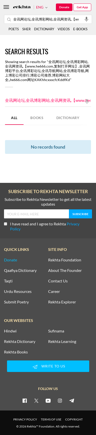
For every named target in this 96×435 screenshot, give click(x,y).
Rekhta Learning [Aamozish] (62, 341)
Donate (64, 7)
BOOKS (37, 118)
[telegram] (72, 400)
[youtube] (48, 400)
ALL (14, 118)
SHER (26, 29)
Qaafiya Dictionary (20, 270)
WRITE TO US (48, 367)
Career (54, 291)
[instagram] (60, 400)
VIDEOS (64, 29)
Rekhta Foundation (64, 260)
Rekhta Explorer (62, 302)
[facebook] (25, 400)
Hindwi (10, 331)
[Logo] (22, 7)
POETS (14, 29)
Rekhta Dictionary (19, 341)
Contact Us (58, 281)
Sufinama (56, 331)
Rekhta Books (16, 352)
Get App (82, 7)
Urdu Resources (18, 291)
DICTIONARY (67, 118)
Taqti (8, 281)
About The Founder (65, 270)
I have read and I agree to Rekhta (41, 226)
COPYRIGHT (74, 419)
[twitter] (36, 400)
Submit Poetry (16, 302)
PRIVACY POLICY (25, 419)
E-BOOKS (80, 29)
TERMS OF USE (51, 419)
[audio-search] (86, 19)
